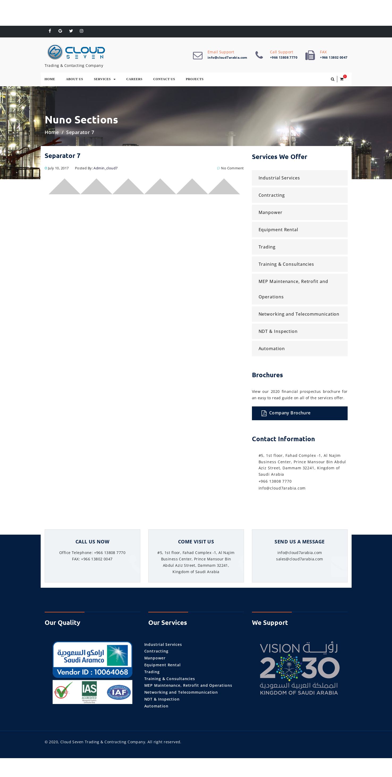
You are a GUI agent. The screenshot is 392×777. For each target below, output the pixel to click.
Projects (195, 80)
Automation (272, 350)
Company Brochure (286, 414)
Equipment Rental (278, 231)
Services (105, 80)
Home (50, 80)
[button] (332, 80)
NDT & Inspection (278, 332)
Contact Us (164, 80)
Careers (134, 80)
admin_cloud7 (105, 169)
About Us (74, 80)
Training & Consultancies (286, 265)
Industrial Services (279, 179)
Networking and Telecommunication (299, 315)
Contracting (272, 196)
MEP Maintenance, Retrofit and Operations (293, 290)
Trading (267, 248)
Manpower (271, 213)
